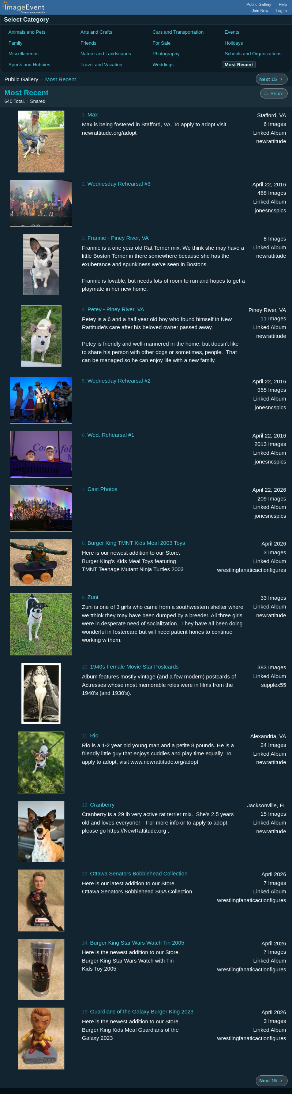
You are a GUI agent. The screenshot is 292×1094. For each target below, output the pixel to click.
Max (92, 114)
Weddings (163, 64)
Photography (166, 53)
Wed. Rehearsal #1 (110, 435)
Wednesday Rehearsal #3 (118, 184)
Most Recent (60, 79)
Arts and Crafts (96, 32)
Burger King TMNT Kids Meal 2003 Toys (136, 543)
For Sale (162, 43)
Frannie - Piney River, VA (118, 238)
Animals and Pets (26, 32)
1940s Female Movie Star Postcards (134, 666)
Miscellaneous (23, 53)
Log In (281, 10)
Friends (88, 43)
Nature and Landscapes (106, 53)
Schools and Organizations (253, 53)
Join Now (260, 10)
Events (232, 32)
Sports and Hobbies (29, 64)
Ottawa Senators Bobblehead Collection (138, 873)
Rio (94, 735)
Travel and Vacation (101, 64)
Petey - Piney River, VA (115, 309)
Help (282, 4)
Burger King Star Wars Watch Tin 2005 (137, 942)
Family (15, 43)
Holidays (234, 43)
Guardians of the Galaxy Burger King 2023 (142, 1011)
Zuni (92, 597)
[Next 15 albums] (272, 79)
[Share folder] (274, 93)
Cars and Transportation (178, 32)
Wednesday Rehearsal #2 (118, 380)
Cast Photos (102, 489)
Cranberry (102, 804)
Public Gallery (259, 4)
